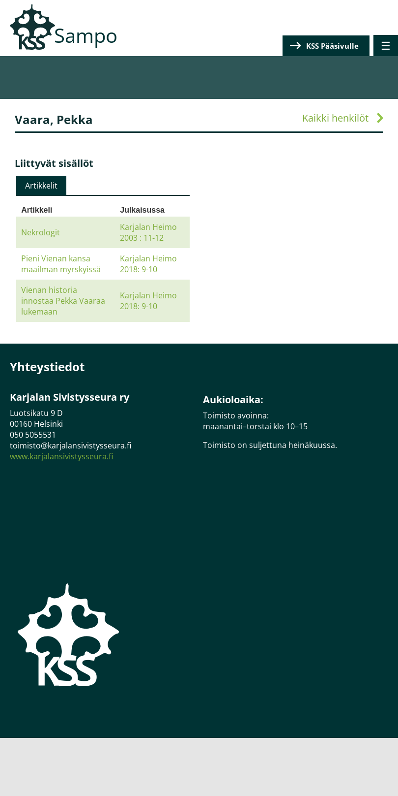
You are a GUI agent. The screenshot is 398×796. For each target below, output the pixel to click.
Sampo (85, 35)
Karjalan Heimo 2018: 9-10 (148, 264)
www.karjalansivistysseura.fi (61, 456)
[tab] (41, 185)
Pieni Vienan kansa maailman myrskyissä (61, 264)
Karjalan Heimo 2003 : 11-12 (148, 232)
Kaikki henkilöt (335, 118)
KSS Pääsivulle (332, 46)
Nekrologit (40, 232)
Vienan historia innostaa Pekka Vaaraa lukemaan (63, 301)
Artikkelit (41, 185)
